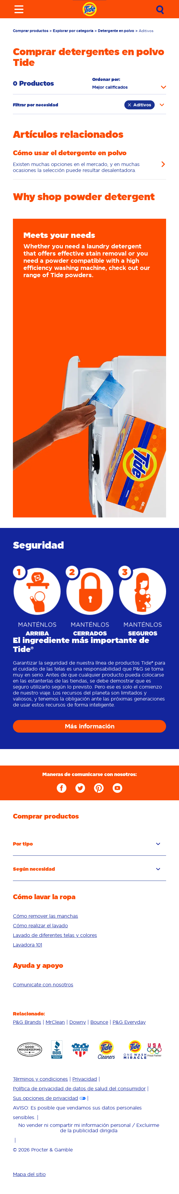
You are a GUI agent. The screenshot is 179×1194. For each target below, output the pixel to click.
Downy (77, 1022)
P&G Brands (27, 1022)
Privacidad (84, 1079)
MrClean (55, 1022)
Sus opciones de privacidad (45, 1098)
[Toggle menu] (18, 9)
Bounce (99, 1022)
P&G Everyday (129, 1022)
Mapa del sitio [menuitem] (29, 1174)
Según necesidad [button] (86, 869)
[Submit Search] (160, 9)
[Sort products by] (129, 87)
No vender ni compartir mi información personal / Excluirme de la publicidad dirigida (88, 1127)
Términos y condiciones (40, 1079)
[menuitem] (89, 916)
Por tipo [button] (86, 844)
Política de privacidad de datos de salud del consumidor (79, 1088)
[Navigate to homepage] (90, 9)
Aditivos (139, 104)
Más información (89, 726)
